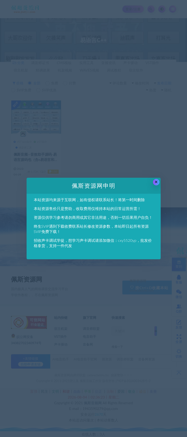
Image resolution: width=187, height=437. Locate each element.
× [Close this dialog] (156, 182)
